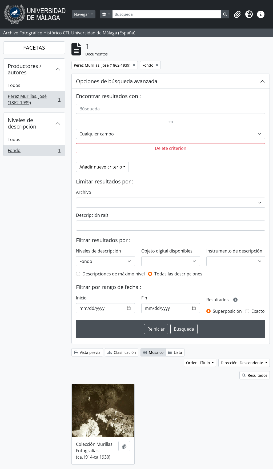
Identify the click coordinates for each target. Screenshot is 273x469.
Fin (144, 298)
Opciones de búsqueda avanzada (116, 81)
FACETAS (34, 47)
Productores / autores (24, 69)
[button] (237, 14)
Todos (14, 85)
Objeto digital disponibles (166, 251)
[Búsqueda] (166, 14)
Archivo (83, 192)
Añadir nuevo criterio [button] (100, 167)
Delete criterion (170, 148)
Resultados (254, 375)
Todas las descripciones (178, 274)
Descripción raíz (92, 215)
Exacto (258, 311)
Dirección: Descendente (242, 362)
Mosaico (153, 352)
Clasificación (121, 352)
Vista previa (87, 352)
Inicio (81, 298)
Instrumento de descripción (234, 251)
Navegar (82, 14)
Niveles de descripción (22, 123)
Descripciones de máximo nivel (113, 274)
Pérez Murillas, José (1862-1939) (34, 99)
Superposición (227, 311)
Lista (175, 352)
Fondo (34, 151)
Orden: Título (198, 362)
